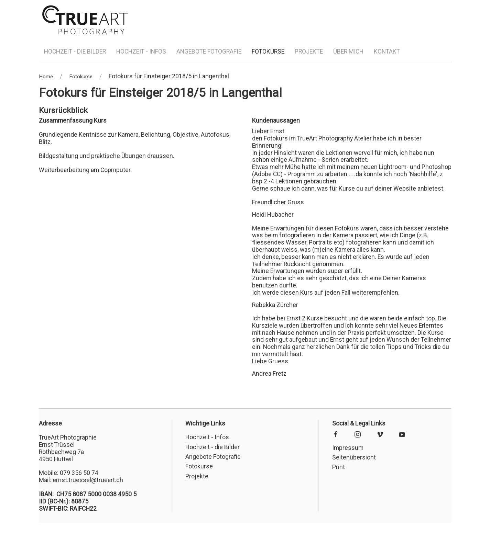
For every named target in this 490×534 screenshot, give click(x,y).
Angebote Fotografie (208, 51)
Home (46, 76)
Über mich (348, 51)
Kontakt (387, 51)
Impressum (347, 447)
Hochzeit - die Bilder (75, 51)
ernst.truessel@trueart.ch (88, 480)
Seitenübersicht (354, 457)
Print (338, 467)
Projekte (309, 51)
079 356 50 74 (79, 472)
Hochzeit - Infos (141, 51)
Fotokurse (268, 51)
